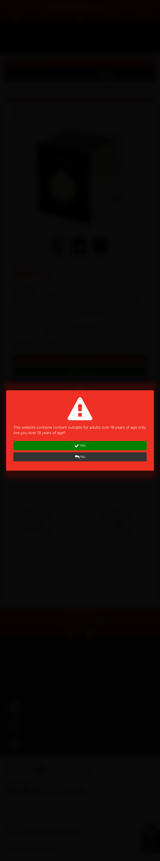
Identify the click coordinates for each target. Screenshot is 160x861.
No (80, 456)
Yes (80, 445)
